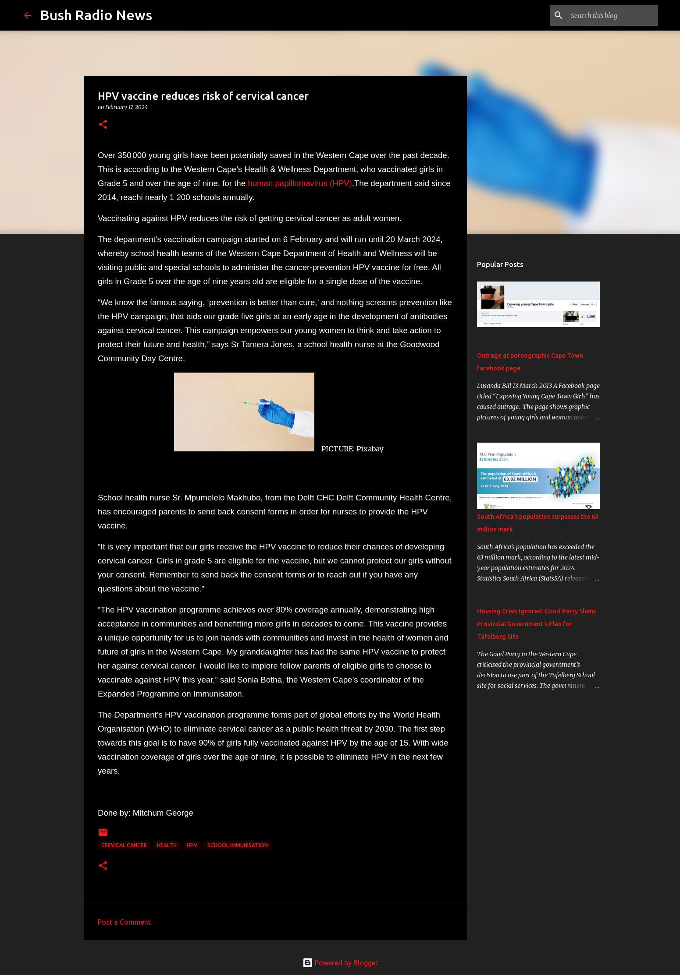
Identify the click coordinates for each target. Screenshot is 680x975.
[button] (103, 125)
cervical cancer (124, 845)
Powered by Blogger (340, 963)
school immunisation (237, 845)
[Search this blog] (612, 15)
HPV (192, 845)
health (167, 845)
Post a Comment (124, 922)
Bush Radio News (96, 15)
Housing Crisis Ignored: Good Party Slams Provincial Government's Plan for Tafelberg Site (536, 624)
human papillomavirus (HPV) (300, 183)
